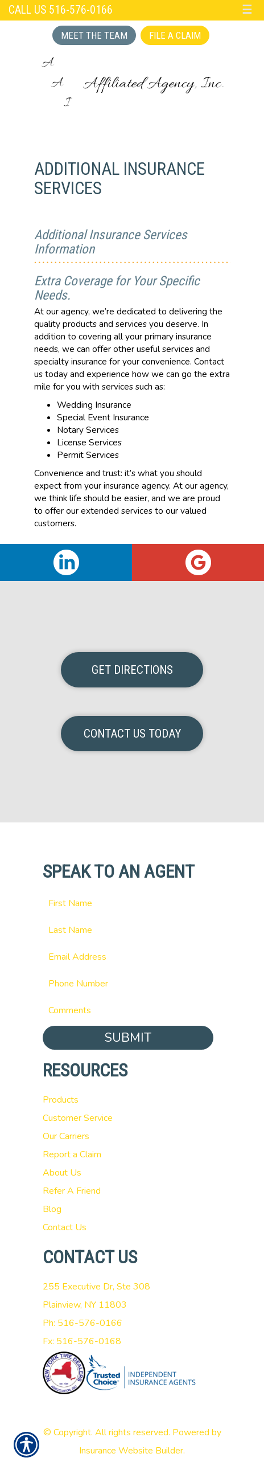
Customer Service (78, 1118)
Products (61, 1100)
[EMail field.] (132, 956)
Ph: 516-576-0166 (82, 1323)
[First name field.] (132, 903)
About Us (62, 1172)
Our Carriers (66, 1136)
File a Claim (175, 35)
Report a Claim (72, 1154)
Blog (52, 1209)
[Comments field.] (132, 1010)
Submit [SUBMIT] (128, 1037)
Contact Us (64, 1227)
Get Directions (132, 670)
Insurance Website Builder (131, 1450)
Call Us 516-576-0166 (61, 10)
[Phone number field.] (132, 983)
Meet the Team (94, 35)
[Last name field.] (132, 930)
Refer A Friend (72, 1191)
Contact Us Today (132, 733)
